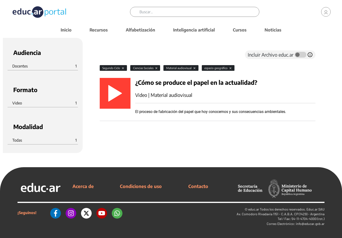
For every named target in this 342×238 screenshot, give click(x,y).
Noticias (273, 29)
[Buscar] (199, 12)
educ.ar (253, 209)
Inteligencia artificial (194, 29)
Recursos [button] (99, 29)
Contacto (198, 186)
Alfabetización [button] (140, 29)
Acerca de (83, 186)
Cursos (240, 29)
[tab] (109, 54)
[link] (326, 12)
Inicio (66, 29)
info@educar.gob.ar (310, 224)
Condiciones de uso (141, 186)
